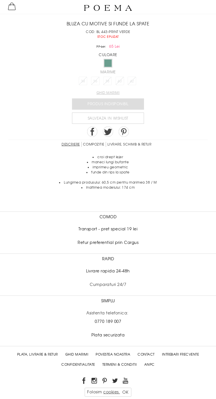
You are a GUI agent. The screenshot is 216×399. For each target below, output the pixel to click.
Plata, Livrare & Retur (37, 354)
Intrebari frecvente (180, 354)
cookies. (111, 392)
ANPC (149, 365)
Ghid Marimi (77, 354)
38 (107, 81)
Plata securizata (108, 335)
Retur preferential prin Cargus (108, 242)
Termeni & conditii (119, 365)
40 (120, 81)
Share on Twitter (108, 132)
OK (125, 392)
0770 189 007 (108, 321)
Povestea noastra (113, 354)
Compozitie (93, 144)
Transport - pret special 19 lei (108, 229)
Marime (108, 72)
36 (95, 81)
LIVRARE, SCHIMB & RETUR (129, 144)
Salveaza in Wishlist (108, 118)
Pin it (124, 132)
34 (83, 81)
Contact (146, 354)
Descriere (71, 144)
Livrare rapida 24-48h (108, 271)
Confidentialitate (78, 365)
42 (132, 81)
